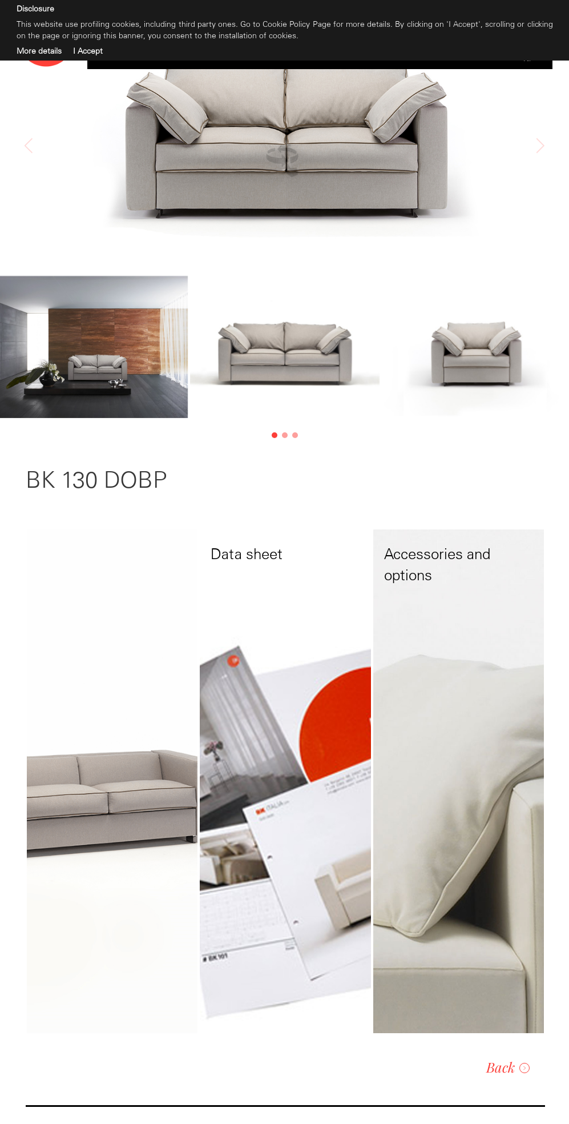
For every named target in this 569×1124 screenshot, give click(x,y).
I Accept (88, 51)
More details (39, 51)
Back (508, 1067)
